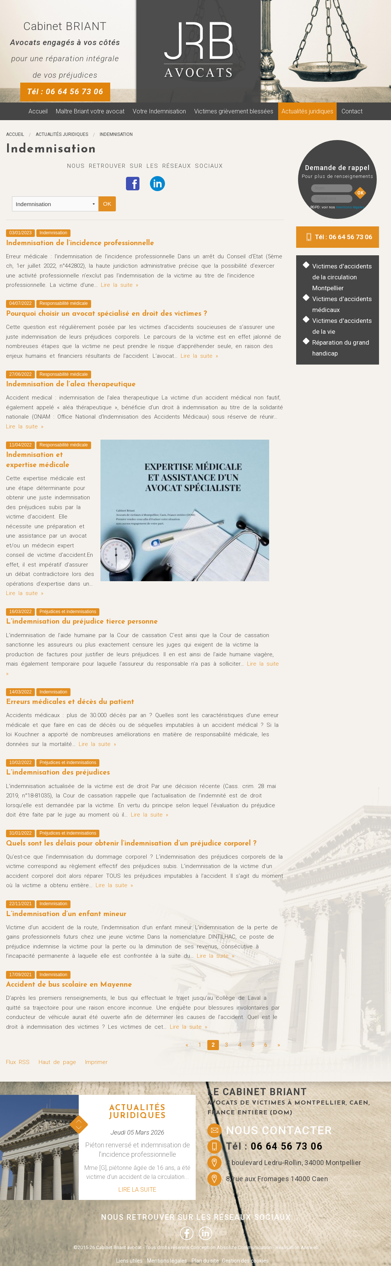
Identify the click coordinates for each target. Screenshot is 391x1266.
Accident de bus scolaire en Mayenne (69, 985)
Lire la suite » (119, 285)
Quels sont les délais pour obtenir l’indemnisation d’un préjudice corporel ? (131, 843)
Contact (352, 111)
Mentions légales (167, 1261)
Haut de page (57, 1062)
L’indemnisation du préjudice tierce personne (82, 621)
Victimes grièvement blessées (233, 111)
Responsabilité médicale (64, 303)
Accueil (38, 111)
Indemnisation (116, 134)
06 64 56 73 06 (287, 1146)
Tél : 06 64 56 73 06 (65, 91)
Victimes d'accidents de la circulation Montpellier (342, 277)
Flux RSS (18, 1062)
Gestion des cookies (245, 1261)
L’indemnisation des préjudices (58, 772)
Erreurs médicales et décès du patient (70, 702)
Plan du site (205, 1261)
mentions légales (350, 207)
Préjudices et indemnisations (68, 611)
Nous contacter (279, 1130)
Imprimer (96, 1062)
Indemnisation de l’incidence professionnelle (80, 243)
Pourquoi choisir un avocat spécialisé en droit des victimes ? (106, 314)
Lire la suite (137, 1189)
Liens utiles (129, 1261)
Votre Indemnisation (159, 111)
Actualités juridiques (307, 111)
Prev (79, 1121)
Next (79, 1127)
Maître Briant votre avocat (90, 111)
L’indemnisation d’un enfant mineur (66, 914)
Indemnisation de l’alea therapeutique (71, 384)
